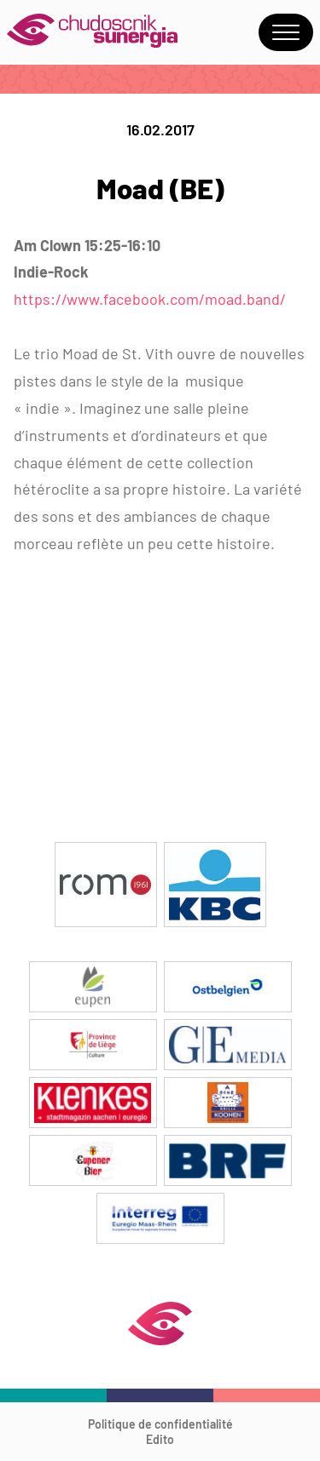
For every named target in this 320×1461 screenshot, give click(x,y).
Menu (286, 32)
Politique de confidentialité (160, 1424)
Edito (160, 1439)
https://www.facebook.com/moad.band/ (150, 298)
